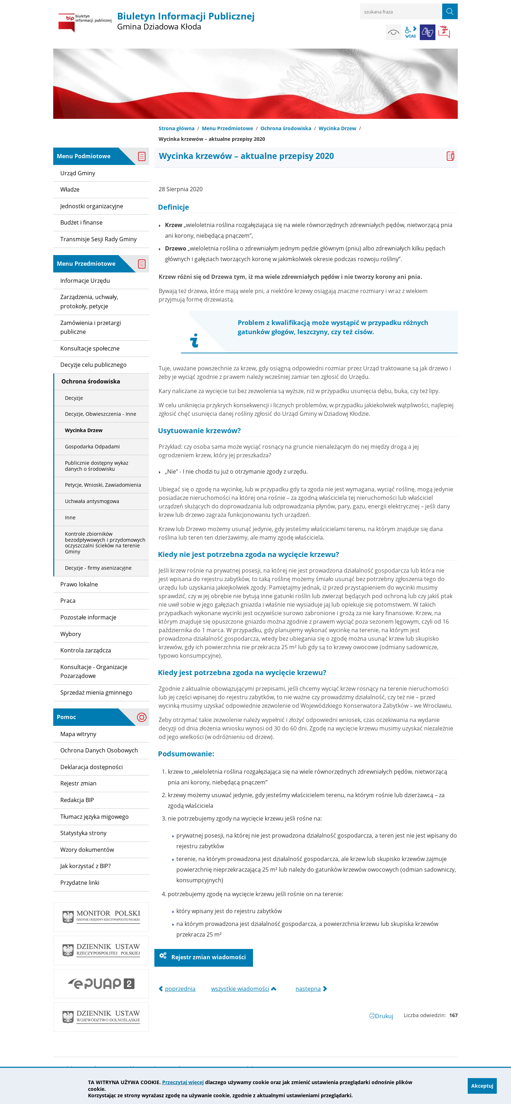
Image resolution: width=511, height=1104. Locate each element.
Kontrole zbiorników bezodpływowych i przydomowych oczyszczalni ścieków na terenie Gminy (105, 542)
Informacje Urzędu (85, 281)
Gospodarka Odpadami (92, 446)
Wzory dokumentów (87, 850)
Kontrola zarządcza (85, 650)
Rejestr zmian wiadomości (208, 957)
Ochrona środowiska (285, 128)
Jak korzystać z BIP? (85, 866)
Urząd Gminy (77, 173)
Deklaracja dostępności (91, 767)
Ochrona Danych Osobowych (99, 750)
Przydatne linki (79, 883)
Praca (68, 601)
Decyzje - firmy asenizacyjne (98, 567)
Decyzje (74, 397)
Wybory (70, 634)
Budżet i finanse (81, 222)
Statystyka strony (83, 833)
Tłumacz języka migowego (94, 817)
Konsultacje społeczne (90, 348)
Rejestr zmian (78, 783)
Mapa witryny (78, 734)
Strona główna (176, 128)
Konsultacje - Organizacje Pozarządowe (93, 671)
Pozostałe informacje (88, 617)
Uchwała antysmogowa (92, 501)
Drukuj (384, 1016)
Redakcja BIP (77, 800)
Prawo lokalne (79, 584)
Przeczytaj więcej (183, 1082)
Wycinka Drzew (337, 128)
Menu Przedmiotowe (227, 128)
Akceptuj (482, 1085)
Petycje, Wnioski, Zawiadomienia (103, 484)
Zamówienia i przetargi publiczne (90, 327)
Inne (70, 517)
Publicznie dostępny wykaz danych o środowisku (96, 465)
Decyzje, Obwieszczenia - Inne (100, 413)
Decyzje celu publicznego (93, 365)
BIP (444, 32)
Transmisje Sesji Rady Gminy (98, 239)
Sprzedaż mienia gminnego (96, 692)
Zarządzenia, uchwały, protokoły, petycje (89, 301)
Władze (69, 189)
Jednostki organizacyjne (91, 206)
